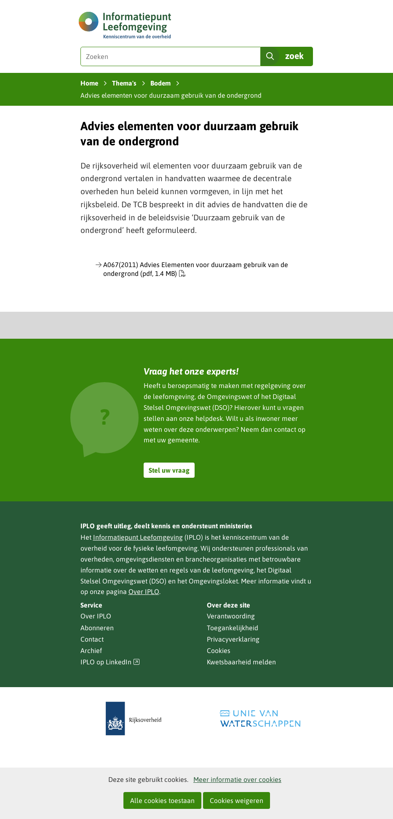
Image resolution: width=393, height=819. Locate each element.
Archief (91, 650)
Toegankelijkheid (232, 628)
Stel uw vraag (169, 470)
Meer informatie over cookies (237, 779)
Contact (92, 639)
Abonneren (97, 628)
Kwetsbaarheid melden (241, 662)
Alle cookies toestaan (162, 800)
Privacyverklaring (233, 639)
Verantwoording (231, 616)
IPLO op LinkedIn (110, 662)
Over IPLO (143, 591)
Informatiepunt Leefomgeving (138, 537)
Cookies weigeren (236, 800)
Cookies (218, 650)
